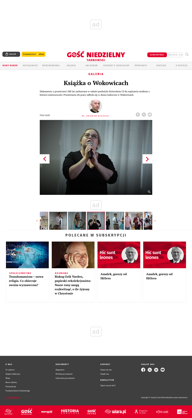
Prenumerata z (33, 54)
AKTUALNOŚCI (30, 65)
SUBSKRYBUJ (157, 55)
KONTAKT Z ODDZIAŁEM (116, 65)
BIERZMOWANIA (51, 65)
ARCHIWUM (92, 65)
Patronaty (141, 65)
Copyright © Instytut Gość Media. (153, 398)
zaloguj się (175, 55)
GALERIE (71, 65)
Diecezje (161, 65)
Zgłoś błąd (12, 398)
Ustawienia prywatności (65, 378)
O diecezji (182, 65)
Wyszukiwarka (187, 54)
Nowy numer (10, 65)
